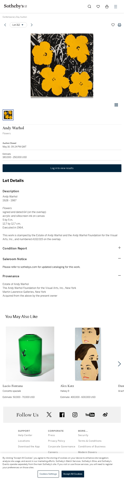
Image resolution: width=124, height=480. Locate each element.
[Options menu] (18, 24)
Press (51, 435)
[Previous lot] (5, 24)
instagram (74, 414)
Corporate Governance (61, 446)
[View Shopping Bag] (107, 6)
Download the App (29, 446)
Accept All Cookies (72, 474)
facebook (62, 414)
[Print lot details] (119, 24)
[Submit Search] (89, 6)
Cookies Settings (48, 474)
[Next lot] (31, 24)
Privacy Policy (56, 441)
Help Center (25, 435)
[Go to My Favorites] (98, 6)
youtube (90, 415)
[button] (62, 65)
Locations (24, 441)
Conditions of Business (92, 446)
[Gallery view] (116, 105)
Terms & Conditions (90, 441)
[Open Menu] (115, 6)
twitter (49, 414)
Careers (53, 452)
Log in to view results (62, 168)
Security (83, 435)
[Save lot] (113, 24)
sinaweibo (105, 415)
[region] (62, 466)
